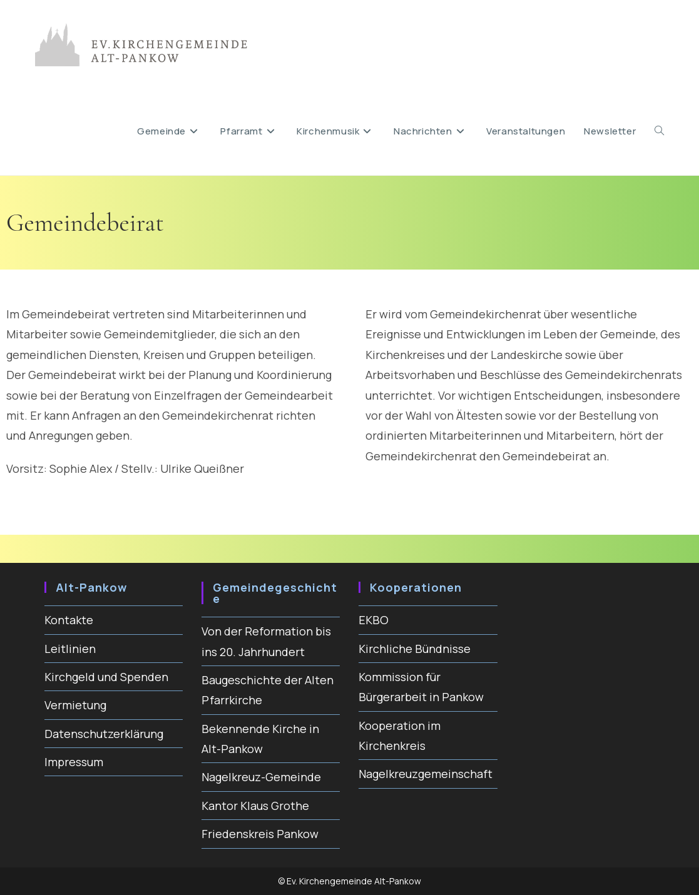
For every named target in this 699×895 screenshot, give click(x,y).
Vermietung (75, 704)
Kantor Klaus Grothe (255, 805)
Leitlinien (70, 648)
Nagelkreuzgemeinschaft (425, 773)
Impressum (73, 761)
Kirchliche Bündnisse (415, 648)
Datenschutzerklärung (103, 733)
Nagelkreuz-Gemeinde (261, 776)
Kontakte (68, 619)
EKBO (374, 619)
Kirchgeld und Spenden (106, 676)
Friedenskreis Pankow (260, 833)
